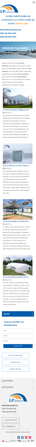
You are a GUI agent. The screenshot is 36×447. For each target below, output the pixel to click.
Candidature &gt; (15, 362)
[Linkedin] (22, 437)
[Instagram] (30, 437)
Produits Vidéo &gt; (15, 369)
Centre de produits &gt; (15, 355)
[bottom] (18, 441)
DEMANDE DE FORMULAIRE (9, 427)
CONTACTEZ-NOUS (10, 420)
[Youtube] (26, 437)
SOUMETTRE (18, 346)
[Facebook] (18, 437)
